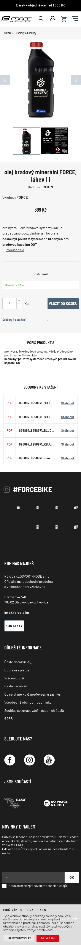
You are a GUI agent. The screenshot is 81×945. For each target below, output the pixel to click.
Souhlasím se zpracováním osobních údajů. (35, 886)
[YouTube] (49, 759)
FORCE (22, 197)
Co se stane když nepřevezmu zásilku (32, 694)
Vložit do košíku (63, 303)
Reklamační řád (15, 686)
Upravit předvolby (19, 938)
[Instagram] (29, 759)
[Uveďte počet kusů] (9, 303)
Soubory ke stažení (13, 319)
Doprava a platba (16, 670)
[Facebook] (9, 759)
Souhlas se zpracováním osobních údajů (34, 710)
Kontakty (14, 625)
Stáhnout (67, 403)
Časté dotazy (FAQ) (18, 662)
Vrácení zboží (14, 678)
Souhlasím (48, 938)
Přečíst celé (15, 250)
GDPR (8, 718)
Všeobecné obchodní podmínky (27, 702)
